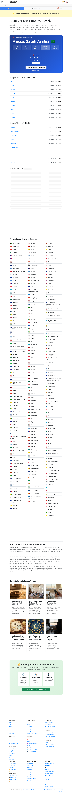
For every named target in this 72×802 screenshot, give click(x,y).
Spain (48, 389)
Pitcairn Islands (51, 271)
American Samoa (16, 256)
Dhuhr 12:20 (51, 117)
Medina (13, 117)
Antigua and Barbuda (17, 271)
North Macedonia (34, 493)
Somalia (49, 372)
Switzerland (50, 410)
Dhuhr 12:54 (51, 85)
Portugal (49, 277)
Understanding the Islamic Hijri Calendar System (18, 638)
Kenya (31, 347)
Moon (10, 755)
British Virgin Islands (17, 351)
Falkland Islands (16, 479)
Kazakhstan (32, 344)
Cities (10, 741)
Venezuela (50, 497)
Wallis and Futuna (52, 503)
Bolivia (13, 324)
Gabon (13, 505)
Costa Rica (14, 415)
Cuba (13, 424)
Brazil (13, 343)
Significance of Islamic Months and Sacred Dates (35, 638)
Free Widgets (30, 763)
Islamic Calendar (32, 743)
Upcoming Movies (49, 744)
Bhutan (13, 321)
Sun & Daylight (12, 748)
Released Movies (49, 746)
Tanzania (49, 422)
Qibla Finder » (36, 70)
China (13, 393)
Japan (31, 335)
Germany (32, 246)
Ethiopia (14, 475)
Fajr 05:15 (51, 127)
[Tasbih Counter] (60, 8)
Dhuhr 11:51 (51, 89)
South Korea (50, 383)
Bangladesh (15, 299)
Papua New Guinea (52, 259)
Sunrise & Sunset (31, 778)
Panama (49, 256)
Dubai (12, 109)
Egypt (13, 457)
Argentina (14, 274)
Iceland (31, 304)
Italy (30, 329)
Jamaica (31, 332)
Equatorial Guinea (16, 463)
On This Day (31, 740)
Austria (13, 287)
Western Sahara (51, 506)
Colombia (14, 402)
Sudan (49, 395)
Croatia (13, 421)
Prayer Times (12, 753)
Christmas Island (16, 396)
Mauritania (32, 416)
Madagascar (33, 391)
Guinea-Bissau (33, 280)
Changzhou (14, 139)
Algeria (13, 252)
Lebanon (32, 366)
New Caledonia (33, 468)
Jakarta (13, 89)
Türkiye (49, 447)
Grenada (32, 262)
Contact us (48, 785)
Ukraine (49, 467)
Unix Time (47, 738)
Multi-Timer (30, 730)
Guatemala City (15, 131)
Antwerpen (14, 155)
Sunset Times (12, 765)
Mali (30, 403)
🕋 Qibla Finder (13, 777)
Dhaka (12, 82)
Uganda (49, 464)
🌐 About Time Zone (32, 749)
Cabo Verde (14, 366)
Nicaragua (32, 474)
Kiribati (31, 350)
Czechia (13, 433)
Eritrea (13, 466)
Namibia (31, 456)
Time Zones (12, 752)
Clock (28, 722)
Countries (11, 740)
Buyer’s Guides (49, 773)
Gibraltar (32, 252)
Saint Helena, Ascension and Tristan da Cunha (53, 304)
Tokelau (49, 434)
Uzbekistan (50, 488)
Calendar (29, 738)
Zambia (49, 512)
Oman (49, 243)
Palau (48, 249)
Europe (10, 726)
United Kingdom (52, 473)
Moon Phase (30, 780)
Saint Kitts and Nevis (53, 309)
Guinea (31, 277)
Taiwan (49, 416)
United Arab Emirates (53, 470)
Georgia (31, 243)
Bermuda (14, 318)
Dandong (13, 151)
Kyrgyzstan (32, 357)
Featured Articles (49, 771)
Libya (31, 375)
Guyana (31, 283)
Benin (13, 314)
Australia (14, 283)
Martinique (32, 412)
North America (12, 728)
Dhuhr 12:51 (51, 159)
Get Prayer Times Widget (36, 689)
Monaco (31, 434)
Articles (47, 769)
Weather (11, 757)
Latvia (31, 363)
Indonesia (32, 310)
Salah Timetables (13, 775)
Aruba (13, 280)
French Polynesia (16, 497)
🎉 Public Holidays (31, 751)
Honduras (32, 295)
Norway (31, 501)
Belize (13, 311)
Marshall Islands (34, 409)
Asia (10, 724)
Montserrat (32, 443)
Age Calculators (49, 724)
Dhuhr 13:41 (51, 155)
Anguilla (14, 265)
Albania (13, 249)
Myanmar (32, 453)
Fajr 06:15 (51, 135)
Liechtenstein (33, 378)
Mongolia (32, 437)
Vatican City (50, 494)
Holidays (29, 741)
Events (47, 742)
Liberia (31, 372)
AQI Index (47, 765)
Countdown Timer (31, 773)
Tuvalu (49, 458)
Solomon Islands (52, 369)
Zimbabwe (50, 516)
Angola (13, 262)
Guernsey (32, 274)
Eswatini (14, 472)
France (13, 491)
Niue (30, 484)
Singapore (50, 355)
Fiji (12, 485)
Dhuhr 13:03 (51, 101)
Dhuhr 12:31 (51, 105)
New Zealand (33, 471)
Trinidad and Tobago (53, 441)
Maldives (32, 400)
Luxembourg (33, 384)
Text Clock (29, 769)
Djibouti (13, 444)
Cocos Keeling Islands (17, 399)
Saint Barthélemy (52, 299)
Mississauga (14, 147)
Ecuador (14, 454)
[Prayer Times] (12, 8)
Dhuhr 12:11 (51, 143)
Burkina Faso (15, 360)
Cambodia (14, 370)
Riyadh (13, 93)
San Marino (50, 333)
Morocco (32, 447)
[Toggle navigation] (70, 2)
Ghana (31, 249)
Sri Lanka (49, 392)
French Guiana (15, 494)
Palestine (49, 252)
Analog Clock (30, 765)
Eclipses (11, 767)
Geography (11, 750)
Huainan (13, 143)
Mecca (12, 113)
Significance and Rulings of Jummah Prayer (35, 603)
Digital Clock (30, 767)
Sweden (49, 407)
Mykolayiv (13, 159)
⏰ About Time (31, 747)
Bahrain (13, 296)
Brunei (13, 354)
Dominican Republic (17, 451)
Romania (49, 290)
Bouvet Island (15, 340)
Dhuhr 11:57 (51, 81)
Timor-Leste (50, 428)
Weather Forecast (49, 763)
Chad (13, 387)
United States (51, 477)
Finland (13, 488)
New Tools (47, 779)
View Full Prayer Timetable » (36, 67)
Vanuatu (49, 491)
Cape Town (14, 135)
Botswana (14, 337)
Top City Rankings (13, 743)
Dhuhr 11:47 (51, 162)
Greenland (32, 259)
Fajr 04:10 (51, 131)
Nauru (31, 459)
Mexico (31, 425)
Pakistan (49, 246)
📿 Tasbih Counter (13, 779)
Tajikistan (50, 419)
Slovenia (49, 366)
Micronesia (32, 428)
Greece (31, 256)
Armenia (14, 277)
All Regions (11, 738)
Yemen (49, 509)
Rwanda (49, 296)
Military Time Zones (32, 733)
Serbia (49, 345)
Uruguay (49, 485)
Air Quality (11, 759)
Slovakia (49, 363)
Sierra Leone (50, 351)
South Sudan (51, 386)
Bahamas (14, 293)
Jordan (31, 341)
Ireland (31, 319)
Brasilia (13, 127)
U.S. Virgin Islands (52, 461)
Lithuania (32, 381)
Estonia (13, 469)
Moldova (32, 431)
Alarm (28, 724)
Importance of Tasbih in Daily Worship (17, 603)
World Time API (51, 790)
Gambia (13, 508)
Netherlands (33, 465)
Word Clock (30, 771)
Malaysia (32, 397)
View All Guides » (36, 655)
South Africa (50, 375)
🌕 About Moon (13, 771)
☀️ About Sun (12, 769)
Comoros (14, 405)
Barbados (14, 302)
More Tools (48, 781)
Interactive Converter (50, 732)
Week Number (30, 745)
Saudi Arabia (50, 339)
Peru (48, 265)
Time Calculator (49, 722)
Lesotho (31, 369)
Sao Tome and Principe (53, 336)
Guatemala (32, 271)
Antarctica (14, 268)
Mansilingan (14, 163)
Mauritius (32, 419)
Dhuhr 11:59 (51, 139)
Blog (46, 777)
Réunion (49, 287)
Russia (49, 293)
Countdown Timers (50, 726)
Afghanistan (15, 243)
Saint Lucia (50, 312)
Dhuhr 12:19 (51, 113)
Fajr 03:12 (51, 147)
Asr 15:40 (51, 151)
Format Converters (50, 736)
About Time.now (49, 783)
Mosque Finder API (14, 781)
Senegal (49, 342)
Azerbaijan (14, 290)
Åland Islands (15, 246)
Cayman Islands (16, 379)
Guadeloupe (33, 265)
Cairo (12, 86)
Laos (30, 360)
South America (12, 730)
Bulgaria (14, 357)
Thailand (49, 425)
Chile (13, 390)
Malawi (31, 394)
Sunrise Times (12, 763)
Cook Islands (15, 412)
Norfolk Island (33, 487)
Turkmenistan (51, 450)
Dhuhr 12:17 (51, 109)
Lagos (12, 97)
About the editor (49, 775)
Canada (13, 376)
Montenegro (33, 440)
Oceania (11, 732)
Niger (31, 478)
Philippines (50, 268)
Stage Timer (30, 732)
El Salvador (14, 460)
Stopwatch (29, 726)
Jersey (31, 338)
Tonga (49, 438)
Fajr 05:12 (51, 97)
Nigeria (31, 481)
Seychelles (50, 348)
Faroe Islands (15, 482)
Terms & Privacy (49, 786)
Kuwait (31, 353)
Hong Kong (32, 298)
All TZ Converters (49, 734)
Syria (48, 413)
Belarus (13, 305)
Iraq (30, 316)
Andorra (14, 259)
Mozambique (33, 450)
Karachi (13, 105)
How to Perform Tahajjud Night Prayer (53, 638)
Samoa (49, 330)
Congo (13, 409)
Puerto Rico (50, 280)
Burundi (14, 363)
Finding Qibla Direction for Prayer (52, 603)
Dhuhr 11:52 (51, 93)
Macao (31, 388)
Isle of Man (32, 322)
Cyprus (13, 430)
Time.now (4, 2)
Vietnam (49, 500)
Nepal (31, 462)
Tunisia (49, 444)
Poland (49, 274)
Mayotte (31, 422)
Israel (31, 326)
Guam (31, 268)
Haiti (30, 287)
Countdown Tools (49, 728)
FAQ (44, 790)
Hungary (32, 301)
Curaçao (14, 427)
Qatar (49, 283)
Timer (28, 728)
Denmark (14, 441)
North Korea (33, 490)
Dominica (14, 448)
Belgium (14, 308)
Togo (48, 431)
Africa (10, 722)
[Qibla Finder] (36, 8)
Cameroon (14, 373)
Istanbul (13, 101)
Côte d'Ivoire (15, 418)
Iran (30, 313)
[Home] (1, 5)
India (30, 307)
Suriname (50, 398)
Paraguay (50, 262)
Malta (31, 406)
